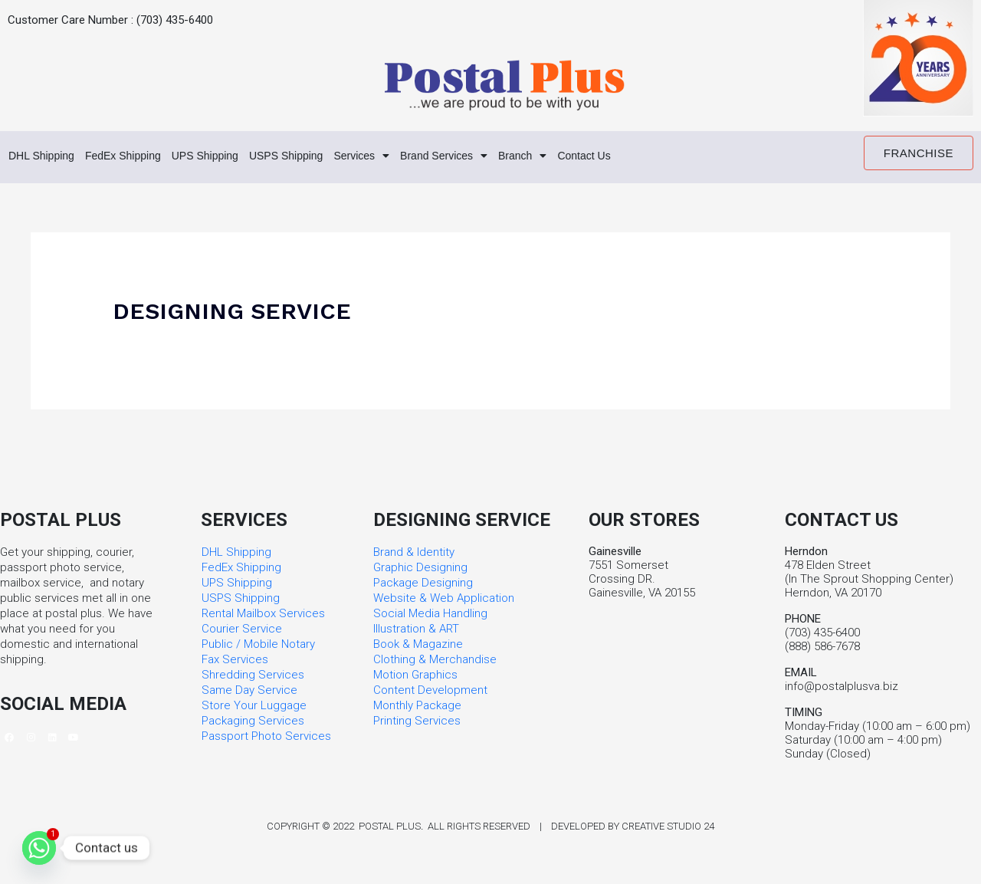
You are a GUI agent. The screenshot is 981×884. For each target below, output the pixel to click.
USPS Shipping (321, 156)
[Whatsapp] (39, 848)
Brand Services (495, 156)
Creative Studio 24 (668, 827)
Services (404, 156)
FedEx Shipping (137, 156)
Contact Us (649, 156)
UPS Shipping (230, 156)
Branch (582, 156)
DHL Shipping (46, 156)
